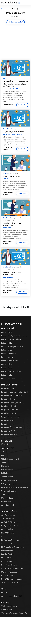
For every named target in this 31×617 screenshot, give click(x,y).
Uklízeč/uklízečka (8, 490)
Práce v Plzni (6, 364)
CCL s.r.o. (5, 536)
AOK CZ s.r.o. (7, 561)
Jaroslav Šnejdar (8, 554)
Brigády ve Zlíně (8, 431)
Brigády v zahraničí (9, 434)
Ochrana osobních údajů (11, 596)
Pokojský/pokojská (9, 483)
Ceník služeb (6, 609)
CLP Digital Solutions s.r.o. (12, 568)
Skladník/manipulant (10, 458)
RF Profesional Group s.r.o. (12, 547)
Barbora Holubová (8, 550)
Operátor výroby (8, 505)
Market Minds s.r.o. (9, 571)
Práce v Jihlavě (7, 342)
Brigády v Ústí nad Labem (12, 427)
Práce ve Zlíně (7, 374)
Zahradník (5, 494)
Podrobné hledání (16, 22)
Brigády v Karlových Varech (13, 402)
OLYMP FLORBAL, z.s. (10, 522)
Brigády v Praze (7, 423)
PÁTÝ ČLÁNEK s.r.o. (9, 564)
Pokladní (4, 473)
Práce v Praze (7, 367)
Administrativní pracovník (12, 451)
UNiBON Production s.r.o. (12, 579)
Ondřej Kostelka (8, 515)
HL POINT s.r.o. (8, 532)
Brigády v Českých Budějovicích (14, 391)
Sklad (3, 462)
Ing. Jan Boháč (7, 529)
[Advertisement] (15, 40)
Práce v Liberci (7, 350)
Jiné (2, 455)
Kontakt (4, 592)
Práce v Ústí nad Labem (11, 371)
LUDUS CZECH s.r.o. (10, 539)
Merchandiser (7, 498)
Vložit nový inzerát (9, 606)
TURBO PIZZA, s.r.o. (9, 582)
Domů (3, 9)
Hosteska (5, 466)
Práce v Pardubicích (9, 360)
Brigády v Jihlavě (8, 399)
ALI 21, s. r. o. (7, 543)
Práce (8, 9)
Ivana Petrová (6, 557)
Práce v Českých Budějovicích (14, 335)
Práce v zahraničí (8, 378)
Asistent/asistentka (9, 480)
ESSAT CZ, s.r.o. (8, 575)
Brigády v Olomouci (9, 409)
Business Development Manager (15, 487)
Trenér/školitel (7, 476)
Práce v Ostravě (8, 357)
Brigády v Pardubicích (10, 416)
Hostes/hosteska (8, 469)
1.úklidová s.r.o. (8, 518)
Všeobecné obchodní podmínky (15, 613)
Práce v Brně (6, 332)
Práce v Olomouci (9, 353)
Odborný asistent (17, 9)
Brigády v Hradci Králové (11, 395)
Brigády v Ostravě (8, 413)
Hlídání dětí (6, 501)
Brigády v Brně (7, 388)
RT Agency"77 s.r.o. (9, 525)
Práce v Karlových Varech (12, 346)
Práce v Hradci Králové (11, 339)
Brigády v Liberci (8, 406)
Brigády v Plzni (7, 420)
